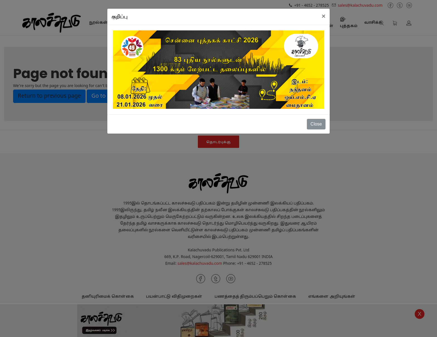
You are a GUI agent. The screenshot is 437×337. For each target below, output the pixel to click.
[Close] (323, 16)
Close (316, 124)
